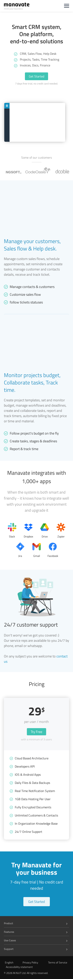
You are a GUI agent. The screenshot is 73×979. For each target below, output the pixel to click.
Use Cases (10, 940)
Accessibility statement (19, 967)
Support (8, 949)
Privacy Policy (30, 962)
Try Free (36, 731)
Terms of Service (57, 962)
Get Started (36, 76)
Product (8, 923)
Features (9, 932)
